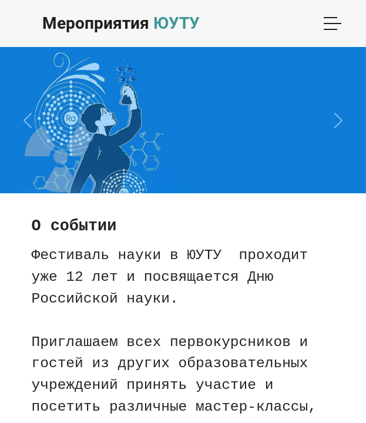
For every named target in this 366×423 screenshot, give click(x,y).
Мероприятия (121, 23)
